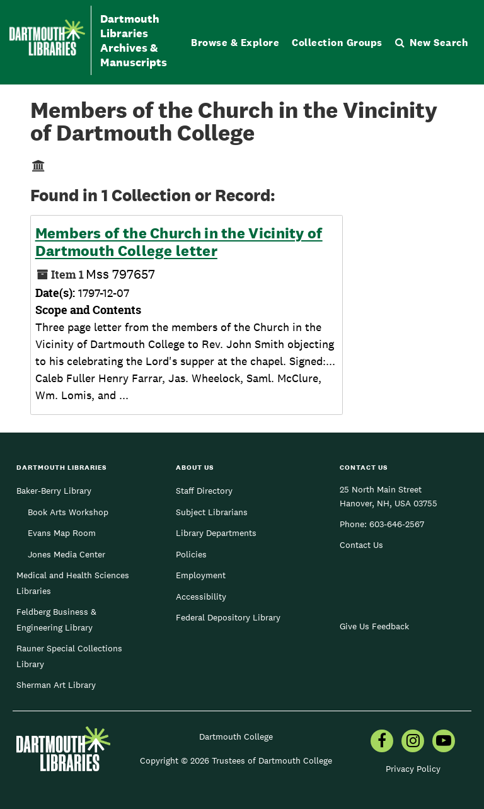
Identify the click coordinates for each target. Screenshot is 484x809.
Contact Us (361, 544)
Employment (201, 575)
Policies (191, 554)
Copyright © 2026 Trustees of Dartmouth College (236, 760)
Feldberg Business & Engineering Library (56, 619)
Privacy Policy (413, 768)
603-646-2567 (396, 524)
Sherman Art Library (56, 684)
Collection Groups (337, 42)
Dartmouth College (236, 736)
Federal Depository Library (228, 617)
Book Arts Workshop (68, 512)
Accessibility (201, 596)
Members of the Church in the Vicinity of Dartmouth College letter (179, 241)
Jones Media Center (66, 554)
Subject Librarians (212, 512)
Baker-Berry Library (53, 490)
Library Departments (216, 532)
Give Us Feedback (374, 626)
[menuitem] (382, 742)
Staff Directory (204, 490)
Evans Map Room (62, 532)
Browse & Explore (235, 42)
